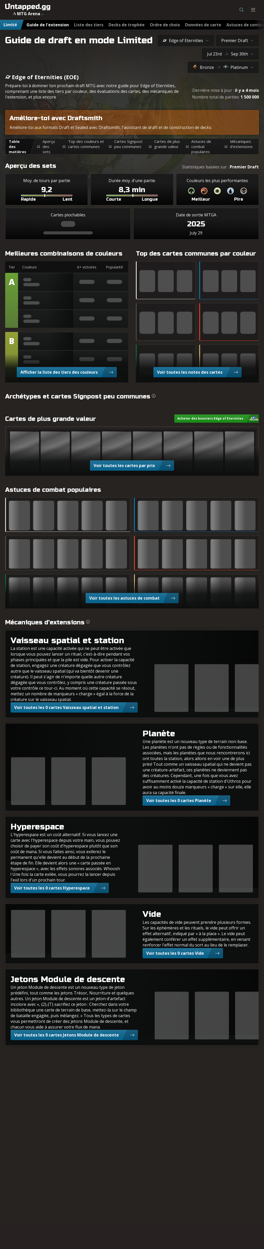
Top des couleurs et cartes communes (86, 144)
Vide (152, 914)
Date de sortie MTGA (196, 215)
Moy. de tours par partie (46, 180)
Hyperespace (37, 827)
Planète (159, 734)
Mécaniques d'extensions (241, 144)
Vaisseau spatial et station (67, 640)
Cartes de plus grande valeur (167, 144)
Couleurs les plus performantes (217, 180)
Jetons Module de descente (68, 979)
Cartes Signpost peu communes (128, 144)
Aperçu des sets (49, 146)
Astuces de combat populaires (201, 146)
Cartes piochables (68, 215)
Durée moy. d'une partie (132, 180)
